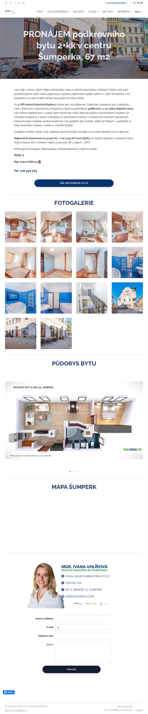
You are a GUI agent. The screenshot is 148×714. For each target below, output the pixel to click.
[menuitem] (35, 11)
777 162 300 (138, 2)
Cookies (139, 710)
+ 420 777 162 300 (124, 706)
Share (8, 692)
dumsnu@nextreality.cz (117, 2)
